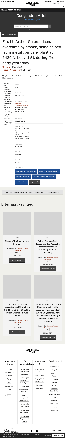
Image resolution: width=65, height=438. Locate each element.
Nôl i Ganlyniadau (9, 34)
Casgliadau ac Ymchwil (11, 9)
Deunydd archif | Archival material (49, 171)
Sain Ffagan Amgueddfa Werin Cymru (24, 380)
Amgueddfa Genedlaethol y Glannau (24, 389)
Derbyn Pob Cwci (58, 435)
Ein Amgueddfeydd (7, 1)
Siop (9, 390)
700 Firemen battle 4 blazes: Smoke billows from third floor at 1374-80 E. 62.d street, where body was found (17, 310)
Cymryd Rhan (39, 375)
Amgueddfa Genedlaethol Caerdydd (24, 371)
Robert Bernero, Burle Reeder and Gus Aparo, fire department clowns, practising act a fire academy (47, 247)
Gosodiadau (47, 435)
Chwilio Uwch (32, 30)
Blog (9, 382)
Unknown (6, 67)
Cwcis (54, 407)
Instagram (39, 389)
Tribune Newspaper (11, 70)
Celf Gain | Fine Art (21, 182)
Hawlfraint (54, 410)
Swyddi (54, 370)
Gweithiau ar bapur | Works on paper (44, 176)
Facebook (39, 385)
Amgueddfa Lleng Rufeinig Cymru (24, 418)
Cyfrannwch (48, 1)
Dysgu (9, 379)
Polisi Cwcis (12, 436)
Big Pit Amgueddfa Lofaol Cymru (24, 397)
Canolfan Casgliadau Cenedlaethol (54, 388)
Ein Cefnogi (9, 386)
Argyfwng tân (35, 182)
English (62, 1)
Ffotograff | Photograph (23, 176)
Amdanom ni (54, 366)
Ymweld (9, 369)
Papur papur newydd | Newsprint (26, 171)
